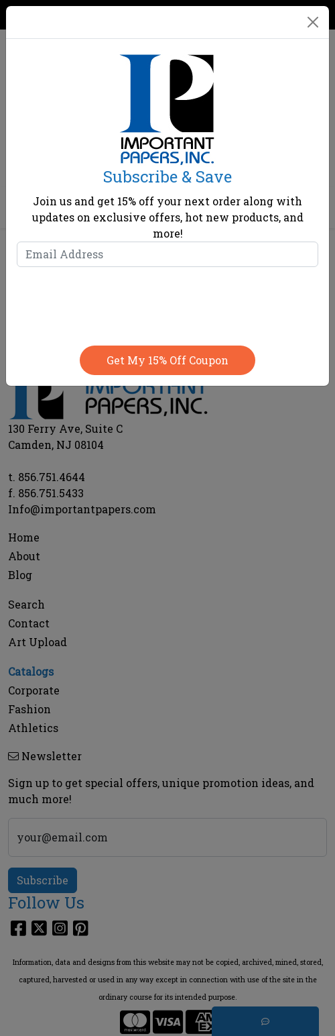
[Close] (313, 22)
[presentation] (167, 303)
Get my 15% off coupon (167, 360)
